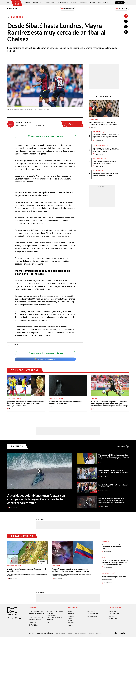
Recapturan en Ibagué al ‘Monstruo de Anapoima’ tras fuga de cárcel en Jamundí (113, 471)
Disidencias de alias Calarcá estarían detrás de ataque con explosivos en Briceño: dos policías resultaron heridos (112, 500)
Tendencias (83, 2)
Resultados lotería (99, 159)
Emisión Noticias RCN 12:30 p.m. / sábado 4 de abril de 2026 (113, 486)
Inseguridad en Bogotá (100, 145)
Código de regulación (36, 617)
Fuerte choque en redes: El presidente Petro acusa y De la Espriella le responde (103, 123)
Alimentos (105, 542)
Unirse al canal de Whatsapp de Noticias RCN (45, 136)
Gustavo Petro (94, 119)
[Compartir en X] (126, 26)
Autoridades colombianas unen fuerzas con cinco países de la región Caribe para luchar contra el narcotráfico (36, 499)
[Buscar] (128, 3)
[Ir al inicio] (16, 3)
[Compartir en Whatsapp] (126, 32)
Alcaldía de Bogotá (108, 573)
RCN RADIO (71, 616)
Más (123, 446)
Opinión (92, 2)
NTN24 (70, 611)
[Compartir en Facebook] (126, 21)
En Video (17, 446)
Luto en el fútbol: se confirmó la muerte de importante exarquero (65, 403)
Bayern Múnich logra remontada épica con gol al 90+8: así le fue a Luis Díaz (105, 174)
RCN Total (71, 614)
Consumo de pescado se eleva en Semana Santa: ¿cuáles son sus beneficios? (113, 546)
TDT (79, 611)
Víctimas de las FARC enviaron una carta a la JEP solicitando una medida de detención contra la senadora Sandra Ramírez (113, 457)
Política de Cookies (80, 633)
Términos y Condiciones (95, 633)
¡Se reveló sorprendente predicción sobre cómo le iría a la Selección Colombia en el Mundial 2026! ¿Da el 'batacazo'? (25, 404)
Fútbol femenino (19, 345)
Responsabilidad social (36, 611)
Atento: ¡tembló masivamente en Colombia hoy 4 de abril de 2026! (26, 570)
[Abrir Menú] (8, 2)
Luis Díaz (94, 398)
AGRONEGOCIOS (92, 616)
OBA (48, 622)
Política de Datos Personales (64, 633)
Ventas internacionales (54, 617)
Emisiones (13, 8)
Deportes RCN (49, 2)
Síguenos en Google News (45, 359)
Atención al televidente (36, 614)
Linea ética (50, 620)
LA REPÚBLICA (92, 611)
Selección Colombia (14, 398)
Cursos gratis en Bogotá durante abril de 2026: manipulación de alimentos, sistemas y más (114, 578)
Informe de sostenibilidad (51, 614)
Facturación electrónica (55, 611)
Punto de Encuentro (104, 2)
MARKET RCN (113, 618)
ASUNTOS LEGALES (93, 614)
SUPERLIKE (112, 616)
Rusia (103, 557)
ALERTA (70, 620)
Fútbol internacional (56, 398)
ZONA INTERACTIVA (115, 614)
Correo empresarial (35, 620)
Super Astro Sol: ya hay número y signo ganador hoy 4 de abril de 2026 (104, 162)
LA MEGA (70, 625)
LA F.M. (70, 618)
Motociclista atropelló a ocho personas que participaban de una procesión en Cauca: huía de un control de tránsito (106, 136)
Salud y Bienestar (62, 2)
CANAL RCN (120, 2)
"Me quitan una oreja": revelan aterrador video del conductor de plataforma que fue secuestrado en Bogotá (106, 149)
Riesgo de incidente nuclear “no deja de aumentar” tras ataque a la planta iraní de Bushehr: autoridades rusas (115, 562)
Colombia (27, 2)
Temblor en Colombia (14, 566)
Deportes (17, 17)
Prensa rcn (32, 622)
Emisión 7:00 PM (121, 9)
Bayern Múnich (98, 170)
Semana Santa (97, 132)
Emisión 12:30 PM (67, 9)
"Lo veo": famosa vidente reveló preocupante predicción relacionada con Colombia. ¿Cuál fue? (71, 570)
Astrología (56, 566)
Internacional (37, 2)
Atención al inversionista (33, 625)
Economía (74, 2)
